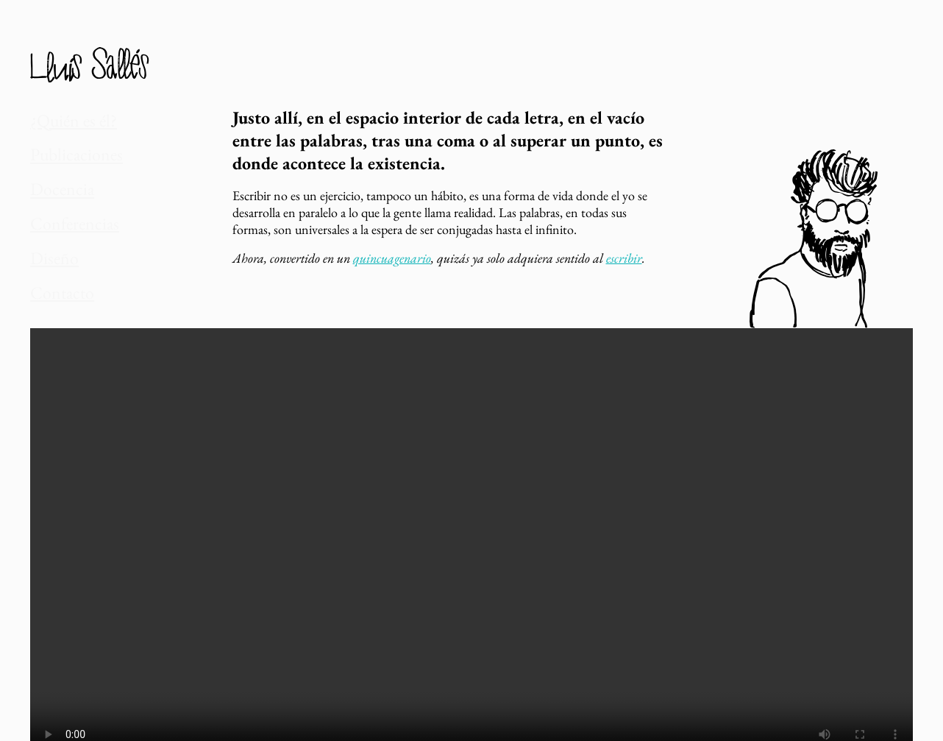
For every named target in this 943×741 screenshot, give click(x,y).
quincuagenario (392, 257)
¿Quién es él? (58, 116)
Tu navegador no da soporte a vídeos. (471, 516)
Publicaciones (61, 144)
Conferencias (59, 197)
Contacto (51, 252)
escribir (624, 257)
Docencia (51, 171)
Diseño (46, 225)
